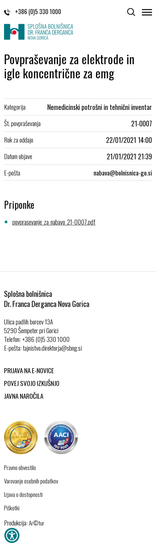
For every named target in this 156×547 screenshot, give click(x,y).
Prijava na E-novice (29, 370)
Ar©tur (36, 523)
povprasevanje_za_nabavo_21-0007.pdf (54, 221)
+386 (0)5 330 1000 (32, 11)
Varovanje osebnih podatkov (31, 481)
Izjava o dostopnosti (23, 494)
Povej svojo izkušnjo (31, 383)
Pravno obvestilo (20, 467)
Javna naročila (23, 395)
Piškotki (11, 508)
